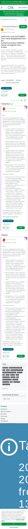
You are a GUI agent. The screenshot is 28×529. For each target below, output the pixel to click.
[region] (14, 519)
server (7, 375)
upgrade (13, 377)
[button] (26, 29)
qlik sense (5, 367)
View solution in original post (10, 216)
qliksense (19, 372)
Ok (14, 524)
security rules (6, 377)
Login (20, 1)
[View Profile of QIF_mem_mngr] (10, 29)
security (13, 375)
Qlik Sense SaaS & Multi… (15, 367)
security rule (6, 382)
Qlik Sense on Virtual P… (17, 370)
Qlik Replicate (4, 421)
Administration (10, 80)
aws (11, 382)
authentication (6, 384)
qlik (3, 375)
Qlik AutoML (4, 416)
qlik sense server (7, 379)
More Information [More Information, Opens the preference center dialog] (14, 527)
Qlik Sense (3, 414)
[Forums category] (3, 399)
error (17, 375)
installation (15, 379)
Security (18, 80)
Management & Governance (9, 19)
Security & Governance (12, 82)
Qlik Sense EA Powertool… (9, 372)
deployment (17, 382)
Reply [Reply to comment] (20, 227)
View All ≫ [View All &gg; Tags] (5, 388)
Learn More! (20, 15)
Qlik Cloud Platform (6, 411)
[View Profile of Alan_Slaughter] (12, 108)
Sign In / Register (22, 7)
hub (17, 377)
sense (7, 370)
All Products (4, 409)
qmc (4, 370)
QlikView (3, 418)
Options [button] (25, 19)
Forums (8, 399)
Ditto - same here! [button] (6, 88)
